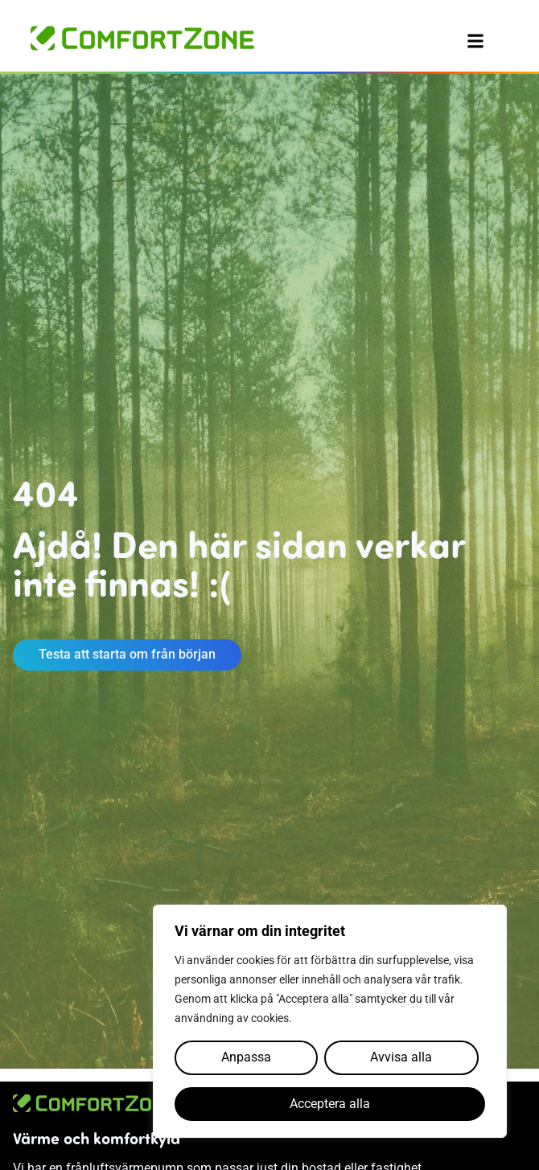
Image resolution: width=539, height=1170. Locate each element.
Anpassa (246, 1057)
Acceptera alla (330, 1103)
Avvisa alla (401, 1057)
